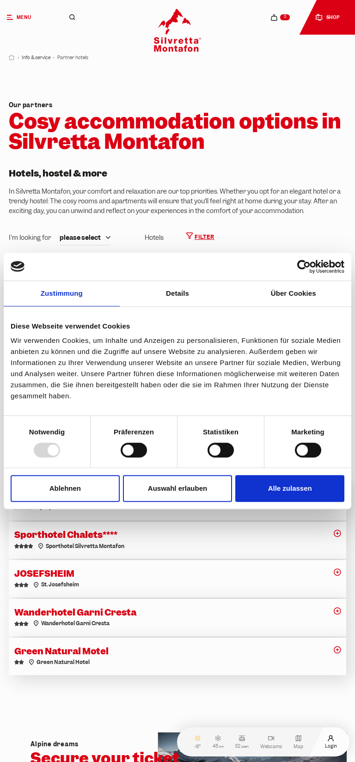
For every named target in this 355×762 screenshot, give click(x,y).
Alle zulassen (290, 488)
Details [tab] (177, 293)
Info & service (36, 58)
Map (298, 742)
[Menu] (28, 17)
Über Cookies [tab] (293, 293)
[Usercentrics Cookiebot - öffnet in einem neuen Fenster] (303, 267)
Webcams (271, 742)
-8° (197, 742)
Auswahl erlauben (177, 488)
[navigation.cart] (280, 17)
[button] (337, 536)
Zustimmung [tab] (62, 293)
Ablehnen (65, 488)
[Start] (12, 58)
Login (331, 742)
